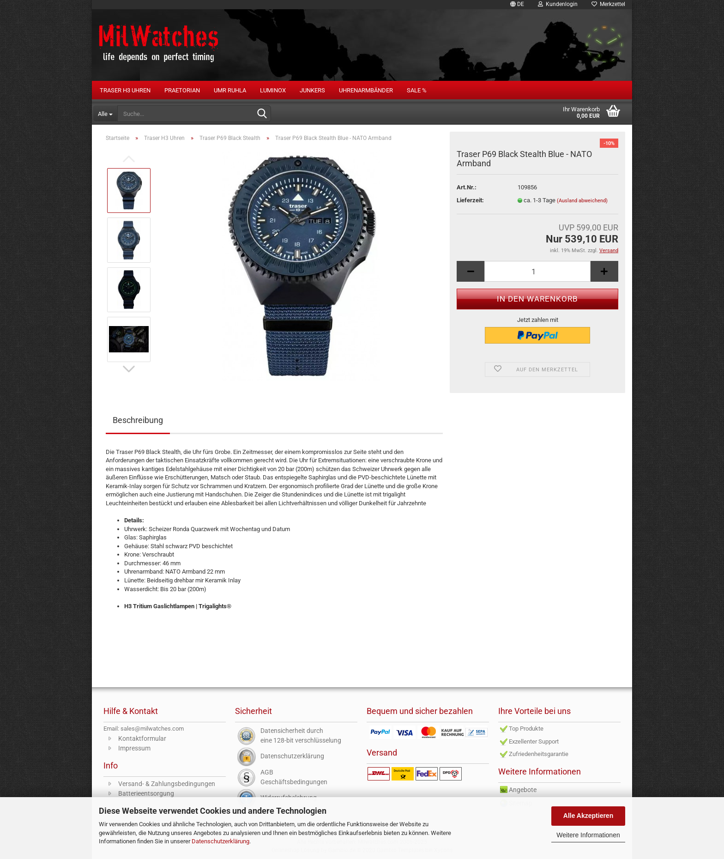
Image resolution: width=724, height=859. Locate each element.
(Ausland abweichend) (582, 201)
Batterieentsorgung (146, 793)
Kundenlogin (558, 4)
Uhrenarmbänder (366, 90)
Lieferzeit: (470, 200)
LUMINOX (273, 90)
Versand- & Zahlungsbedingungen (166, 783)
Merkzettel (608, 4)
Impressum (134, 748)
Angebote (523, 789)
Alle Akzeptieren (588, 815)
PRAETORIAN (182, 90)
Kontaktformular (142, 738)
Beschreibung (138, 420)
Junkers (312, 90)
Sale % (417, 90)
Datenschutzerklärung (220, 841)
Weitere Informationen (588, 835)
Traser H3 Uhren (125, 90)
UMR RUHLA (230, 90)
